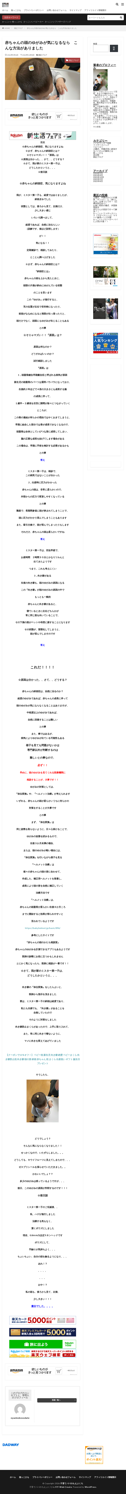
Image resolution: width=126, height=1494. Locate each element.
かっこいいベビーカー (34, 21)
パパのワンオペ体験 (102, 143)
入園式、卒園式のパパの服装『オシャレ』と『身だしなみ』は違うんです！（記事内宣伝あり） (105, 200)
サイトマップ (75, 10)
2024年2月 (98, 173)
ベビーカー (98, 147)
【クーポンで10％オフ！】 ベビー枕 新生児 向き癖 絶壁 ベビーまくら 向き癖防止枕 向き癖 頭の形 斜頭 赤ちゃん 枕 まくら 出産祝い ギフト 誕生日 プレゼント (42, 1059)
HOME (7, 28)
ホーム (5, 10)
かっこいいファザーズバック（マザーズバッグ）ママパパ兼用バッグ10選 (105, 215)
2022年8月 (98, 181)
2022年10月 (98, 177)
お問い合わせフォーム (57, 10)
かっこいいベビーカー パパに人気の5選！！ (105, 220)
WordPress (90, 1487)
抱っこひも (16, 10)
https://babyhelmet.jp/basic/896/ (42, 928)
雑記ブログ (18, 28)
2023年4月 (98, 175)
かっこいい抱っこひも (12, 21)
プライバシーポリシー (34, 10)
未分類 (96, 155)
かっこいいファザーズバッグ (58, 21)
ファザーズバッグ (101, 145)
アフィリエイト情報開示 (95, 10)
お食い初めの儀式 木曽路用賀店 (105, 206)
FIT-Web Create (63, 1487)
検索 (95, 43)
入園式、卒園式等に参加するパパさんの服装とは (105, 150)
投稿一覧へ (56, 1400)
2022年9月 (98, 179)
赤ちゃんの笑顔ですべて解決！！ (105, 210)
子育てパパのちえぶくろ (71, 1483)
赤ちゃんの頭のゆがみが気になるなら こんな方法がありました (52, 28)
